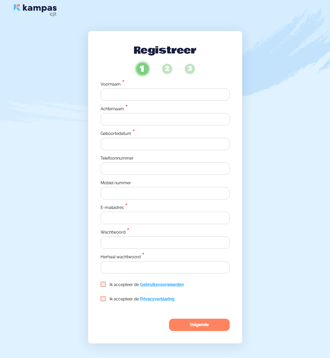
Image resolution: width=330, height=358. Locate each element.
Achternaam (112, 108)
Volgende (199, 324)
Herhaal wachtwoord (121, 256)
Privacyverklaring (157, 299)
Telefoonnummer (117, 158)
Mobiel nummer (116, 182)
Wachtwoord (113, 232)
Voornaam (111, 84)
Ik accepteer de (142, 284)
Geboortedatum (116, 133)
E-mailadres (112, 207)
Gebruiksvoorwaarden (162, 284)
